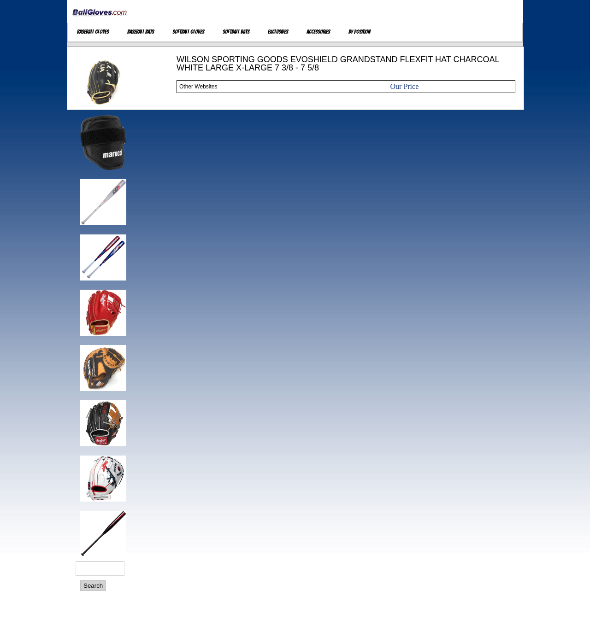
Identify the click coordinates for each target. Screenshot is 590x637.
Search (93, 585)
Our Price (404, 86)
